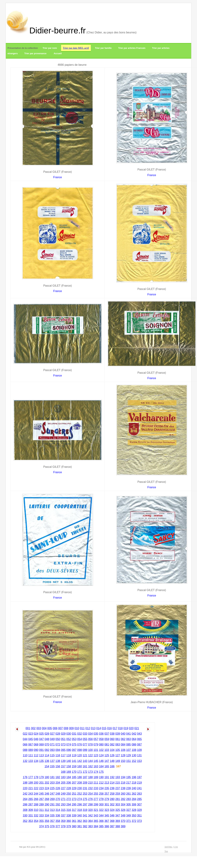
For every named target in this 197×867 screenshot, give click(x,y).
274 (79, 799)
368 (112, 820)
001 (27, 728)
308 (25, 809)
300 (101, 804)
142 (79, 760)
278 (101, 799)
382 (85, 826)
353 (30, 820)
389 (123, 826)
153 (139, 760)
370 (123, 820)
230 (79, 788)
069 (41, 744)
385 (101, 826)
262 (134, 793)
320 (90, 809)
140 (68, 760)
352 (25, 820)
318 (79, 809)
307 (139, 804)
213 (106, 782)
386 (106, 826)
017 (115, 728)
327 (128, 809)
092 (47, 749)
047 (41, 739)
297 (85, 804)
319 (85, 809)
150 (123, 760)
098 (79, 749)
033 (85, 733)
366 (101, 820)
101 (96, 749)
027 (52, 733)
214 (112, 782)
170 (74, 771)
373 (139, 820)
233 (96, 788)
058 (101, 739)
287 (30, 804)
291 (52, 804)
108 (134, 749)
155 (52, 766)
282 (123, 799)
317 (74, 809)
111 (30, 755)
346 (112, 815)
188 (90, 777)
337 (63, 815)
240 (134, 788)
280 (112, 799)
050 (57, 739)
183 (63, 777)
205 (63, 782)
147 (106, 760)
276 (90, 799)
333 (41, 815)
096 (68, 749)
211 (96, 782)
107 (128, 749)
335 (52, 815)
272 (68, 799)
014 (98, 728)
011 (82, 728)
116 (57, 755)
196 (134, 777)
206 (68, 782)
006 (55, 728)
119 (74, 755)
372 (134, 820)
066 (25, 744)
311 (41, 809)
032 (79, 733)
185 (74, 777)
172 (85, 771)
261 (128, 793)
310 (36, 809)
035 (96, 733)
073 (63, 744)
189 (96, 777)
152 (134, 760)
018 (120, 728)
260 (123, 793)
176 (25, 777)
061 (117, 739)
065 (139, 739)
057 (96, 739)
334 (47, 815)
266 (36, 799)
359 (63, 820)
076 (79, 744)
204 (57, 782)
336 (57, 815)
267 (41, 799)
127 (117, 755)
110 (25, 755)
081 (106, 744)
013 (93, 728)
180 (47, 777)
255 (96, 793)
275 (85, 799)
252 (79, 793)
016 (109, 728)
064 (134, 739)
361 (74, 820)
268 (47, 799)
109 (139, 749)
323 (106, 809)
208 (79, 782)
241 (139, 788)
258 (112, 793)
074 (68, 744)
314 (57, 809)
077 (85, 744)
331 (30, 815)
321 (96, 809)
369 (117, 820)
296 (79, 804)
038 (112, 733)
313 (52, 809)
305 (128, 804)
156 (57, 766)
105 (117, 749)
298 (90, 804)
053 (74, 739)
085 (128, 744)
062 (123, 739)
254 (90, 793)
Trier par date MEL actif (76, 47)
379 (68, 826)
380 (74, 826)
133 (30, 760)
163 (96, 766)
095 (63, 749)
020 (131, 728)
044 (25, 739)
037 (106, 733)
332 (36, 815)
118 (68, 755)
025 (41, 733)
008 (66, 728)
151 (128, 760)
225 (52, 788)
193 (117, 777)
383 (90, 826)
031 (74, 733)
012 (87, 728)
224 (47, 788)
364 (90, 820)
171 (79, 771)
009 (71, 728)
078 (90, 744)
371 (128, 820)
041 (128, 733)
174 (96, 771)
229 (74, 788)
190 (101, 777)
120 (79, 755)
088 (25, 749)
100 (90, 749)
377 (57, 826)
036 (101, 733)
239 (128, 788)
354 (36, 820)
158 (68, 766)
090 (36, 749)
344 (101, 815)
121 (85, 755)
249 (63, 793)
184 (68, 777)
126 (112, 755)
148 (112, 760)
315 (63, 809)
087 (139, 744)
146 (101, 760)
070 (47, 744)
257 (106, 793)
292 (57, 804)
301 (106, 804)
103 (106, 749)
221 (30, 788)
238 (123, 788)
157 (63, 766)
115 (52, 755)
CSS (176, 847)
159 (74, 766)
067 (30, 744)
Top (166, 851)
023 (30, 733)
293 (63, 804)
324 (112, 809)
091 (41, 749)
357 (52, 820)
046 (36, 739)
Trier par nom (50, 48)
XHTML (168, 847)
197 (139, 777)
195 (128, 777)
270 (57, 799)
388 (117, 826)
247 (52, 793)
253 (85, 793)
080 (101, 744)
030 (68, 733)
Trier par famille (103, 48)
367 (106, 820)
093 (52, 749)
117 (63, 755)
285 (139, 799)
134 (36, 760)
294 (68, 804)
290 (47, 804)
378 (63, 826)
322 (101, 809)
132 (25, 760)
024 (36, 733)
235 (106, 788)
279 (106, 799)
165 (106, 766)
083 (117, 744)
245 (41, 793)
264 (25, 799)
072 (57, 744)
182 (57, 777)
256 (101, 793)
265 (30, 799)
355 (41, 820)
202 (47, 782)
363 (85, 820)
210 (90, 782)
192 (112, 777)
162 (90, 766)
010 (77, 728)
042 (134, 733)
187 (85, 777)
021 (136, 728)
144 (90, 760)
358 (57, 820)
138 (57, 760)
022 (25, 733)
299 (96, 804)
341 (85, 815)
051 (63, 739)
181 (52, 777)
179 (41, 777)
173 (90, 771)
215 (117, 782)
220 (25, 788)
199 (30, 782)
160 (79, 766)
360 (68, 820)
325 (117, 809)
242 (25, 793)
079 (96, 744)
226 (57, 788)
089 (30, 749)
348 (123, 815)
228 (68, 788)
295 (74, 804)
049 (52, 739)
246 (47, 793)
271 (63, 799)
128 (123, 755)
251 (74, 793)
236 (112, 788)
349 (128, 815)
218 (134, 782)
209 (85, 782)
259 (117, 793)
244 (36, 793)
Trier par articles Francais (131, 48)
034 (90, 733)
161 (85, 766)
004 (44, 728)
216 (123, 782)
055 (85, 739)
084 (123, 744)
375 (47, 826)
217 (128, 782)
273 (74, 799)
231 (85, 788)
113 (41, 755)
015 (104, 728)
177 (30, 777)
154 (47, 766)
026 (47, 733)
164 (101, 766)
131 (139, 755)
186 (79, 777)
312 (47, 809)
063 (128, 739)
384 (96, 826)
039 (117, 733)
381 (79, 826)
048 (47, 739)
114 (47, 755)
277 (96, 799)
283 (128, 799)
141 (74, 760)
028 (57, 733)
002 (33, 728)
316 (68, 809)
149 (117, 760)
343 (96, 815)
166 (112, 766)
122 (90, 755)
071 (52, 744)
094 (57, 749)
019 (125, 728)
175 (101, 771)
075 (74, 744)
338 (68, 815)
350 (134, 815)
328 (134, 809)
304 (123, 804)
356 (47, 820)
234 (101, 788)
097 (74, 749)
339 (74, 815)
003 (38, 728)
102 (101, 749)
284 (134, 799)
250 (68, 793)
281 (117, 799)
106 (123, 749)
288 (36, 804)
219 (139, 782)
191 (106, 777)
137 (52, 760)
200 (36, 782)
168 (63, 771)
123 (96, 755)
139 (63, 760)
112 (36, 755)
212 (101, 782)
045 (30, 739)
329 (139, 809)
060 (112, 739)
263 (139, 793)
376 (52, 826)
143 (85, 760)
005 (49, 728)
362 (79, 820)
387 (112, 826)
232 (90, 788)
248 (57, 793)
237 (117, 788)
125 (106, 755)
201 (41, 782)
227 (63, 788)
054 (79, 739)
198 (25, 782)
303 (117, 804)
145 (96, 760)
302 (112, 804)
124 (101, 755)
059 (106, 739)
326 (123, 809)
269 (52, 799)
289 (41, 804)
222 (36, 788)
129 (128, 755)
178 (36, 777)
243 (30, 793)
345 (106, 815)
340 (79, 815)
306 (134, 804)
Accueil (58, 53)
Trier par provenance (35, 53)
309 (30, 809)
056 (90, 739)
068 (36, 744)
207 (74, 782)
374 (41, 826)
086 (134, 744)
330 (25, 815)
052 (68, 739)
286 (25, 804)
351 (139, 815)
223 (41, 788)
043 (139, 733)
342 (90, 815)
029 (63, 733)
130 (134, 755)
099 (85, 749)
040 (123, 733)
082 (112, 744)
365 (96, 820)
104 (112, 749)
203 (52, 782)
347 (117, 815)
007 (60, 728)
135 (41, 760)
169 (68, 771)
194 (123, 777)
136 (47, 760)
